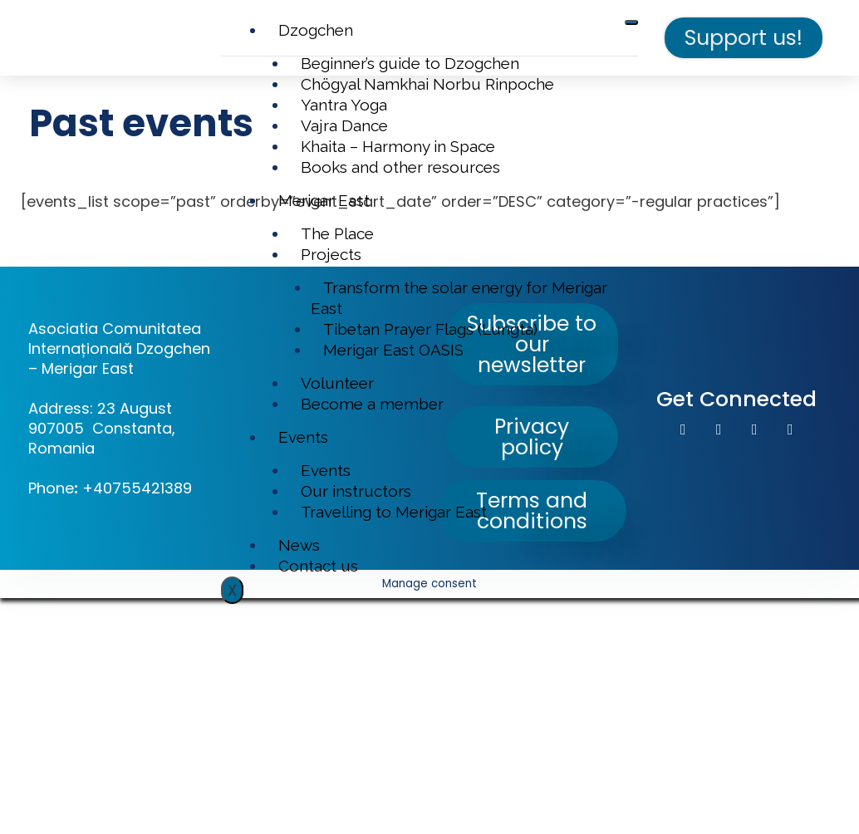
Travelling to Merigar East (394, 512)
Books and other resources (400, 167)
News (299, 545)
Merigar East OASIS (393, 350)
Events (303, 437)
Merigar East (324, 200)
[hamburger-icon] (631, 22)
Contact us (318, 566)
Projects (331, 254)
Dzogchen (315, 30)
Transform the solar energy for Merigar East (459, 297)
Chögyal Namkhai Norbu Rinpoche (427, 84)
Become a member (372, 404)
